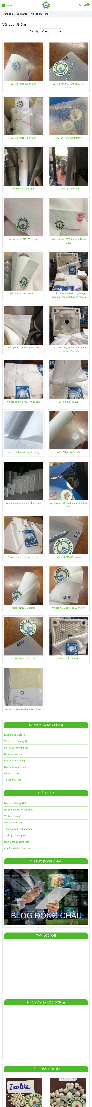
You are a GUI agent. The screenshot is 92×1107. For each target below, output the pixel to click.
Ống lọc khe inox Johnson (17, 848)
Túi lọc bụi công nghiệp (16, 741)
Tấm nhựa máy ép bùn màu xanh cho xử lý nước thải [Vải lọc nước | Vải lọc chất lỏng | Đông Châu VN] (68, 349)
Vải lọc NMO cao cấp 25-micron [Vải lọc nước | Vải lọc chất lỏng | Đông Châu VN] (68, 608)
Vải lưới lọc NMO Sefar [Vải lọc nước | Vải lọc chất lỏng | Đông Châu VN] (69, 452)
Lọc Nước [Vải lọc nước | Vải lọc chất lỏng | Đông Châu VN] (22, 14)
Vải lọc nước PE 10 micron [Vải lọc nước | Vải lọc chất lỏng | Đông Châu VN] (23, 293)
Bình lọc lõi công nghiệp (16, 767)
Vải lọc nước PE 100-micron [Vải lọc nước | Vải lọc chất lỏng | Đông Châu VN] (23, 239)
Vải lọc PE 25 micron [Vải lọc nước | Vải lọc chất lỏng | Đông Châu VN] (68, 188)
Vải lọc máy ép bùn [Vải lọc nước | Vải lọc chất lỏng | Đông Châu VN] (68, 401)
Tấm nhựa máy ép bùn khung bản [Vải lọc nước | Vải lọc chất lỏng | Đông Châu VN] (23, 503)
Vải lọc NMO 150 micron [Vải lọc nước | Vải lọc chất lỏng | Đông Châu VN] (23, 138)
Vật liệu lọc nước (13, 816)
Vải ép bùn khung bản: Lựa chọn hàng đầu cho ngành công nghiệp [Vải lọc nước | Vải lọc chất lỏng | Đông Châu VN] (68, 295)
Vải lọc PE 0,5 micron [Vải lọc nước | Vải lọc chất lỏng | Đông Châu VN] (23, 188)
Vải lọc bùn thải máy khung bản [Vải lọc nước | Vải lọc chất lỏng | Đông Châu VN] (23, 401)
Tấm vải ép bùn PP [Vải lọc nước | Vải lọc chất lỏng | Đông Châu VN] (68, 658)
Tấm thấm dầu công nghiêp (18, 829)
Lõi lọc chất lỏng (12, 773)
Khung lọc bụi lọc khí (15, 735)
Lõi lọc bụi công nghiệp (16, 747)
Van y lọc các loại (13, 822)
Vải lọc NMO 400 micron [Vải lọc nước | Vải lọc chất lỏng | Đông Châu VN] (68, 138)
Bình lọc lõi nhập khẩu (15, 803)
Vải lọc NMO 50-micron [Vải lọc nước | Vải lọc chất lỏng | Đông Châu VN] (69, 557)
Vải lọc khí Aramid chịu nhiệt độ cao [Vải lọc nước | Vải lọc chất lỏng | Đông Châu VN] (23, 709)
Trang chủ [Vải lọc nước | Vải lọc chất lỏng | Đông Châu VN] (7, 14)
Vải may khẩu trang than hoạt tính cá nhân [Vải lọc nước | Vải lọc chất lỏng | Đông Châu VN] (68, 505)
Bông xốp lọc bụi (13, 754)
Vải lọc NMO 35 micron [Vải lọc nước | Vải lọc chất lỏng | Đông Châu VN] (23, 608)
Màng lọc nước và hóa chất (18, 809)
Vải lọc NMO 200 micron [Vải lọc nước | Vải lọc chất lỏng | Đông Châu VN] (23, 84)
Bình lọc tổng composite (16, 842)
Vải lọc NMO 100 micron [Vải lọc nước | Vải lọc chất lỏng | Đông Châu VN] (23, 658)
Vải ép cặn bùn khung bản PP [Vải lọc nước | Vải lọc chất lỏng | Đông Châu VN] (23, 347)
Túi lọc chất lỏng (12, 780)
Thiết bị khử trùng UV (15, 835)
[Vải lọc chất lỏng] (46, 5)
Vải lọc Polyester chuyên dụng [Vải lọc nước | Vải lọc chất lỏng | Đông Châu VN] (23, 452)
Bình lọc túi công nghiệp (16, 760)
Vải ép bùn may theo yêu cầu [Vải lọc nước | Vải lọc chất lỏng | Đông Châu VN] (23, 557)
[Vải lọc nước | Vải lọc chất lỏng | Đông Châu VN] (87, 5)
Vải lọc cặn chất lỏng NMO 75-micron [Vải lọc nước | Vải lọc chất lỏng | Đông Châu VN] (68, 86)
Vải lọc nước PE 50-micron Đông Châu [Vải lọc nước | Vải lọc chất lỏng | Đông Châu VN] (69, 241)
